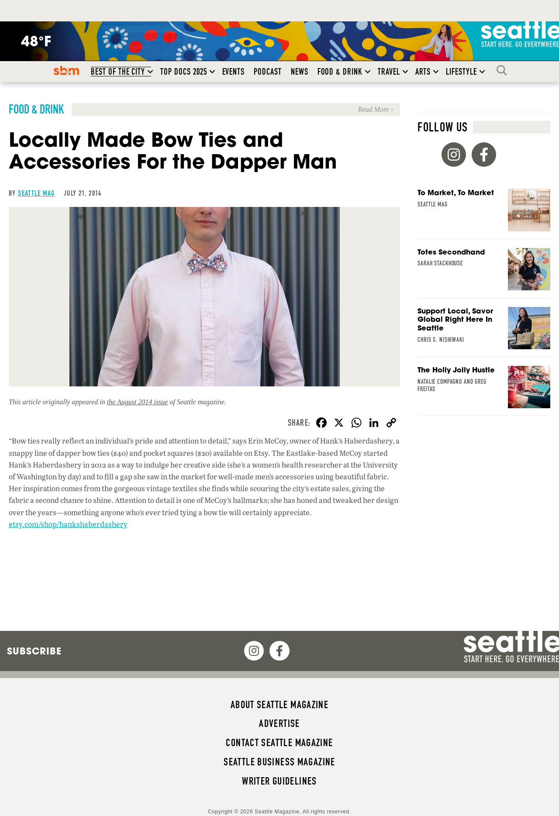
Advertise (279, 723)
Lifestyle (461, 71)
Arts (423, 71)
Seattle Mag (36, 193)
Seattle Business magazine (279, 762)
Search (504, 70)
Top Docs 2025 (183, 71)
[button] (150, 71)
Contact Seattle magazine (279, 743)
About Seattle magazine (279, 705)
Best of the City (118, 71)
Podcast (268, 71)
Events (233, 71)
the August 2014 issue (137, 402)
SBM (66, 70)
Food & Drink (339, 71)
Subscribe (34, 651)
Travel (389, 71)
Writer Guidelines (279, 781)
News (299, 71)
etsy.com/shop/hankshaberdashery (68, 524)
